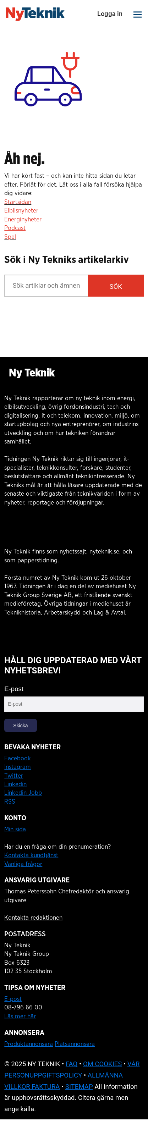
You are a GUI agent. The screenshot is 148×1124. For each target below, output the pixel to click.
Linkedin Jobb (23, 793)
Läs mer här (20, 1016)
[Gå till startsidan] (35, 14)
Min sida (15, 829)
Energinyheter (23, 219)
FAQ (72, 1064)
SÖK (116, 287)
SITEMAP (79, 1087)
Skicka (20, 725)
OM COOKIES (102, 1064)
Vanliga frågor (23, 864)
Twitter (13, 776)
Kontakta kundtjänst (31, 855)
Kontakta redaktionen (33, 918)
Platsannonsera (75, 1044)
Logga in (109, 14)
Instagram (17, 767)
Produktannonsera (28, 1044)
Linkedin (15, 784)
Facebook (17, 758)
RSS (9, 802)
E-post (13, 689)
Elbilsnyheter (21, 211)
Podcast (15, 228)
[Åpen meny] (137, 14)
